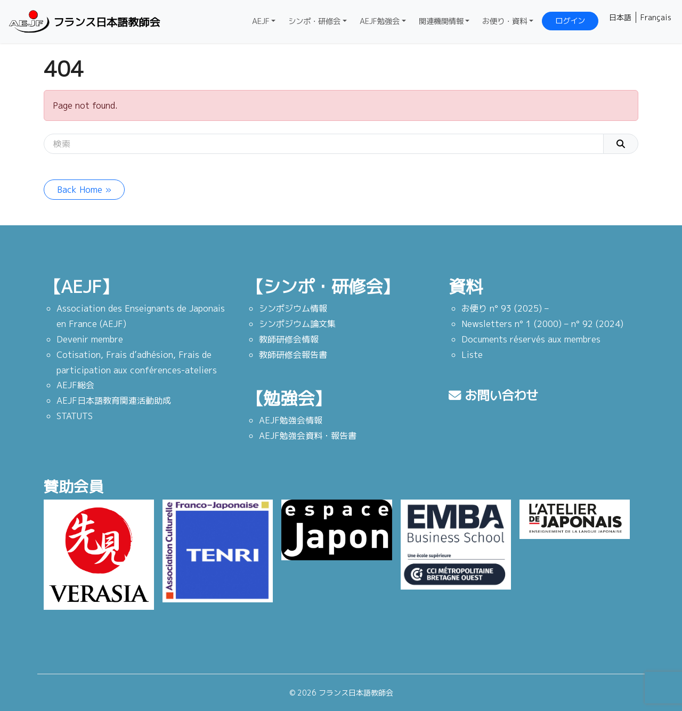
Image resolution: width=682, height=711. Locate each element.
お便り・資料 (504, 21)
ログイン (570, 20)
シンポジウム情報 (293, 308)
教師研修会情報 (289, 339)
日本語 (620, 17)
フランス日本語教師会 (83, 21)
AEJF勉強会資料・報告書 (307, 436)
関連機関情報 (441, 21)
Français (655, 17)
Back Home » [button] (84, 189)
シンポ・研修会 (314, 21)
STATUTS (74, 416)
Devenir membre (89, 339)
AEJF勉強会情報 (290, 420)
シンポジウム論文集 (297, 324)
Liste (472, 355)
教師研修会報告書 (293, 355)
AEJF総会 (75, 385)
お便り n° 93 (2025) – (505, 308)
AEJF (261, 21)
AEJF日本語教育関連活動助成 (113, 400)
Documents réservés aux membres (530, 339)
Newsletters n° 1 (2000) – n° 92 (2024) (542, 324)
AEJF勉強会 (380, 21)
